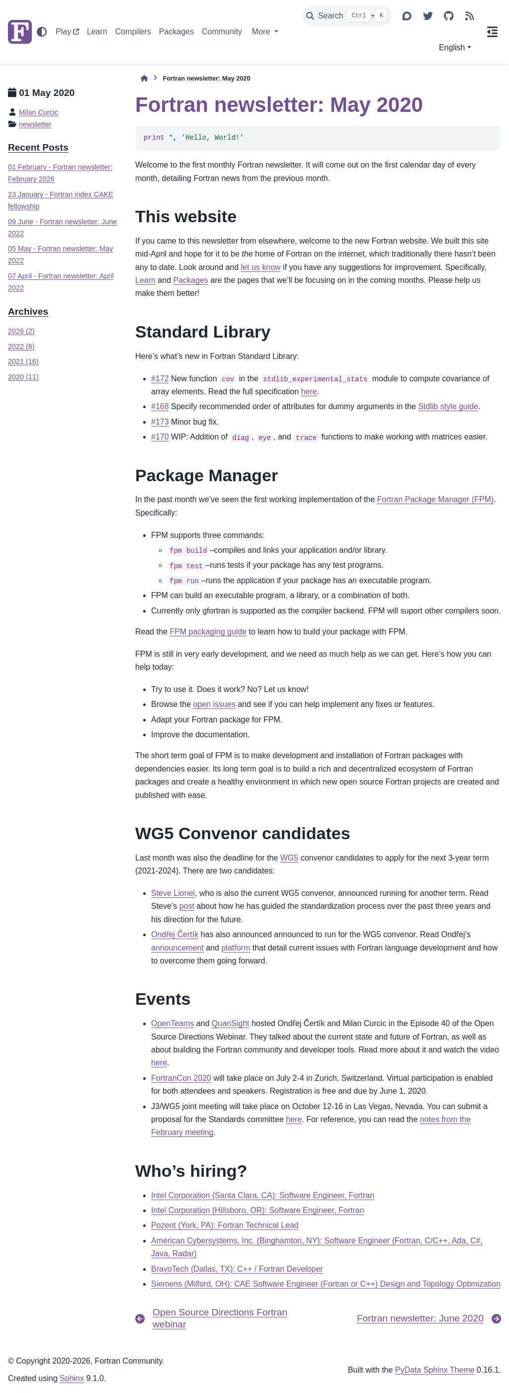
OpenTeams (172, 1023)
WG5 (289, 858)
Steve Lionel (173, 893)
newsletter (35, 124)
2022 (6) (21, 346)
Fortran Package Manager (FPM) (435, 499)
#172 (160, 378)
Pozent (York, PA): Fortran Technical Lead (225, 1225)
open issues (214, 704)
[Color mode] (42, 31)
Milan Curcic (38, 112)
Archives (28, 311)
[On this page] (493, 31)
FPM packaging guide (208, 631)
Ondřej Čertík (174, 934)
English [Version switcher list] (452, 47)
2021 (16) (23, 361)
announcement (177, 948)
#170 (160, 437)
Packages (176, 31)
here (309, 391)
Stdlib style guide (448, 406)
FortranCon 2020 (181, 1078)
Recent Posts (38, 147)
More (262, 31)
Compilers (133, 31)
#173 (160, 422)
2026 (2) (21, 331)
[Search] (347, 15)
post (186, 906)
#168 (160, 406)
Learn (97, 31)
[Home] (144, 78)
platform (235, 948)
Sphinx (72, 1378)
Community (222, 31)
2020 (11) (23, 377)
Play (63, 31)
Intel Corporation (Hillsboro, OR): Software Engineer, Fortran (257, 1210)
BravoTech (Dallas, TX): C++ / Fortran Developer (237, 1269)
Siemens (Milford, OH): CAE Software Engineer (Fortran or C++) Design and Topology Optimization (326, 1284)
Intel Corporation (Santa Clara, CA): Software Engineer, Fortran (262, 1195)
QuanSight (231, 1023)
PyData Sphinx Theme (435, 1370)
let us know (261, 267)
